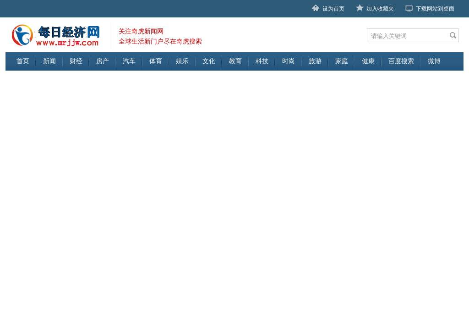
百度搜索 (401, 61)
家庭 (341, 61)
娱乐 (182, 61)
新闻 (49, 61)
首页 (22, 61)
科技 (262, 61)
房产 (102, 61)
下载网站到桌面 (435, 9)
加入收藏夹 (380, 9)
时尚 (288, 61)
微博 (434, 61)
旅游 (315, 61)
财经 (76, 61)
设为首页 (333, 9)
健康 (368, 61)
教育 (235, 61)
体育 (155, 61)
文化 (208, 61)
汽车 (129, 61)
